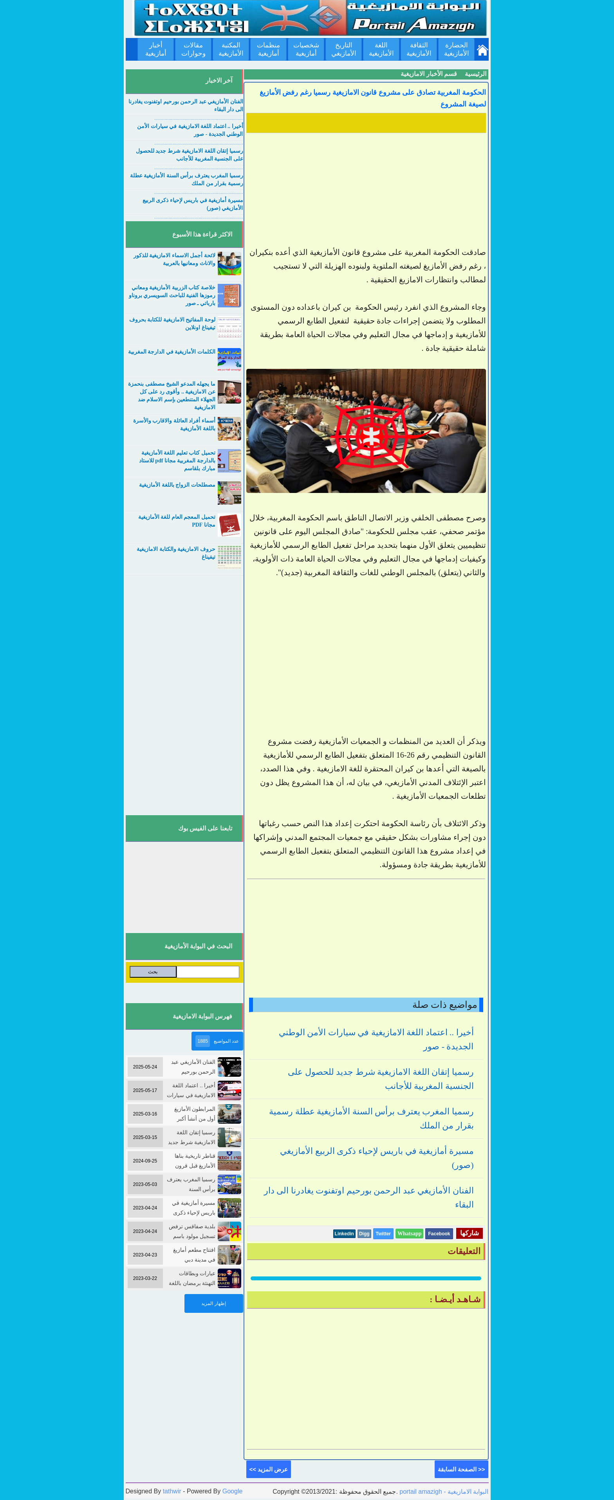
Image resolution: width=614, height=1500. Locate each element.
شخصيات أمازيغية (306, 49)
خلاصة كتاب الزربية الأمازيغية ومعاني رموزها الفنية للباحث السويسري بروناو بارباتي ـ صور (172, 295)
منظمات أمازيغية (268, 49)
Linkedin (344, 1233)
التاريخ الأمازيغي (343, 49)
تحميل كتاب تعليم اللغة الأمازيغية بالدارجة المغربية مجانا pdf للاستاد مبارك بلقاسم (177, 460)
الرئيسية (475, 73)
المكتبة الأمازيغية (231, 49)
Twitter (383, 1233)
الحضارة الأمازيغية (456, 49)
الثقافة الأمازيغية (419, 49)
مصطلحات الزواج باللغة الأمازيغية (177, 485)
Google (232, 1491)
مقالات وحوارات (193, 49)
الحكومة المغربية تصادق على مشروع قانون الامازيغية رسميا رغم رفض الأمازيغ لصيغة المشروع (373, 98)
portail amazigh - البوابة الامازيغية (443, 1491)
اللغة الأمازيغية (381, 49)
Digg (364, 1233)
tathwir (172, 1491)
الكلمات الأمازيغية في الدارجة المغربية (171, 352)
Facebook (439, 1233)
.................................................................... (198, 118)
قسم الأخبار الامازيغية (429, 73)
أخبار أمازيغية (155, 49)
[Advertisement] (366, 190)
